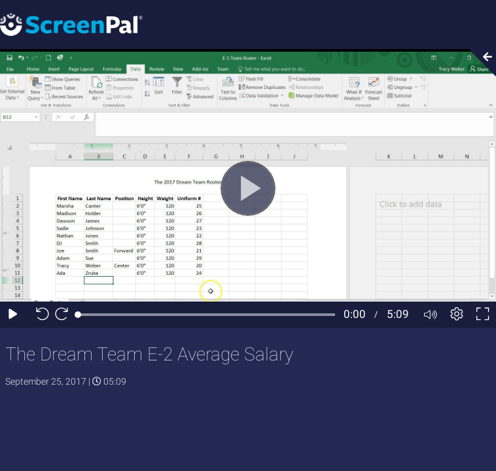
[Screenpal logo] (71, 24)
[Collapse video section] (479, 63)
